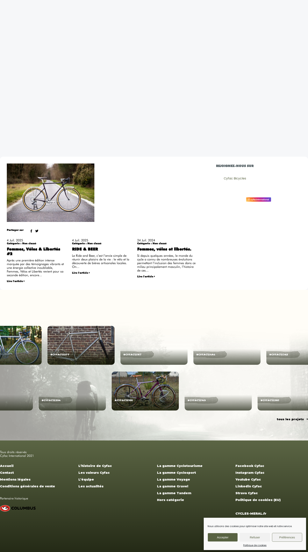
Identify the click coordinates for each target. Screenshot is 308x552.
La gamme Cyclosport (176, 473)
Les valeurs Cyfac (94, 473)
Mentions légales (15, 479)
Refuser (255, 537)
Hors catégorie (170, 500)
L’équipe (86, 479)
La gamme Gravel (172, 486)
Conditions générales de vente (27, 486)
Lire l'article (16, 281)
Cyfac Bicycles (235, 178)
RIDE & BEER (85, 249)
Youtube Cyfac (248, 479)
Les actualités (91, 486)
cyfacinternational (258, 199)
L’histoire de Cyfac (95, 466)
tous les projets (292, 419)
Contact (7, 473)
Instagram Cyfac (249, 473)
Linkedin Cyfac (248, 486)
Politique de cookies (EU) (258, 500)
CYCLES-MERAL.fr (250, 513)
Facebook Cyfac (249, 466)
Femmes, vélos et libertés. (164, 249)
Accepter (222, 537)
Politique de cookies (255, 545)
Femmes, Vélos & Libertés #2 (33, 252)
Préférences (287, 537)
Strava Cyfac (246, 493)
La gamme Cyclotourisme (180, 466)
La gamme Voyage (173, 479)
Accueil (6, 466)
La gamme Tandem (174, 493)
